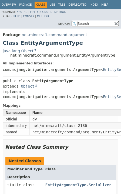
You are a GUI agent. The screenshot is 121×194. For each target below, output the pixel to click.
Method (60, 12)
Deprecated (77, 4)
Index (94, 4)
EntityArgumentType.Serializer (78, 185)
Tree (61, 4)
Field (34, 12)
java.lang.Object (18, 51)
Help (104, 4)
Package (25, 4)
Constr (46, 12)
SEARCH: (64, 23)
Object (28, 86)
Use (52, 4)
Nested (21, 12)
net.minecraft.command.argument (54, 35)
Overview (9, 4)
